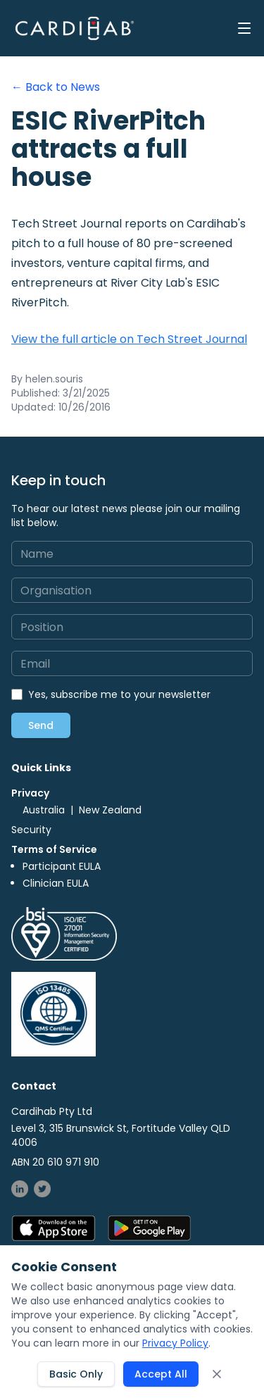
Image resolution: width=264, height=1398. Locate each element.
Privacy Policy (175, 1343)
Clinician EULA (56, 883)
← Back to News (55, 87)
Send (41, 725)
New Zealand (110, 810)
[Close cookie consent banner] (217, 1374)
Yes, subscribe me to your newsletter (119, 694)
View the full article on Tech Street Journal (129, 339)
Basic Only (76, 1374)
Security (31, 830)
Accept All (160, 1374)
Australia (44, 810)
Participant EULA (62, 866)
